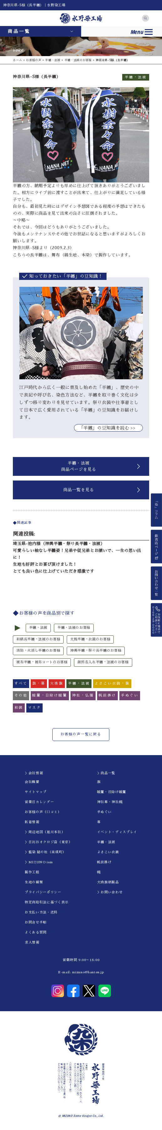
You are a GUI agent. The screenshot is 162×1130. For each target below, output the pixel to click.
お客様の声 (33, 60)
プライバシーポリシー (43, 892)
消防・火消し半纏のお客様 (38, 650)
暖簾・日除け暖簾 (111, 792)
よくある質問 (36, 932)
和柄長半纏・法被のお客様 (38, 639)
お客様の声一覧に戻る (80, 734)
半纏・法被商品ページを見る (78, 466)
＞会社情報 (34, 773)
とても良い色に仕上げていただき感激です (53, 571)
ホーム (17, 60)
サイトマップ (36, 792)
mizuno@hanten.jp (88, 972)
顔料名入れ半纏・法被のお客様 (102, 662)
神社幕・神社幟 (110, 802)
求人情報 (32, 942)
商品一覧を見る (78, 490)
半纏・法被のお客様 (78, 60)
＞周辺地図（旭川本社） (45, 832)
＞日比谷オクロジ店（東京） (48, 842)
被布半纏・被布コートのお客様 (41, 662)
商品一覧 (19, 31)
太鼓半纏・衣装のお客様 (90, 639)
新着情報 (32, 822)
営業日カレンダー (39, 802)
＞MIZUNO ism (39, 862)
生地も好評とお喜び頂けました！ (45, 564)
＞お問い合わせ (110, 892)
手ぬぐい (104, 812)
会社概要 (32, 782)
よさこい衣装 (108, 852)
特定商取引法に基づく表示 (47, 902)
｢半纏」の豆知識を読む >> (108, 428)
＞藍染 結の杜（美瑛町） (45, 852)
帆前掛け (104, 862)
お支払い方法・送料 (41, 912)
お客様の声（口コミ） (43, 812)
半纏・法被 (52, 60)
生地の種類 (34, 882)
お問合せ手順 (36, 922)
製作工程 (32, 872)
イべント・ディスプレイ (117, 832)
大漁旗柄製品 (108, 882)
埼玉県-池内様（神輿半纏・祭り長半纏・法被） (59, 544)
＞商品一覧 (106, 773)
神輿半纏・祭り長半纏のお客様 (95, 650)
